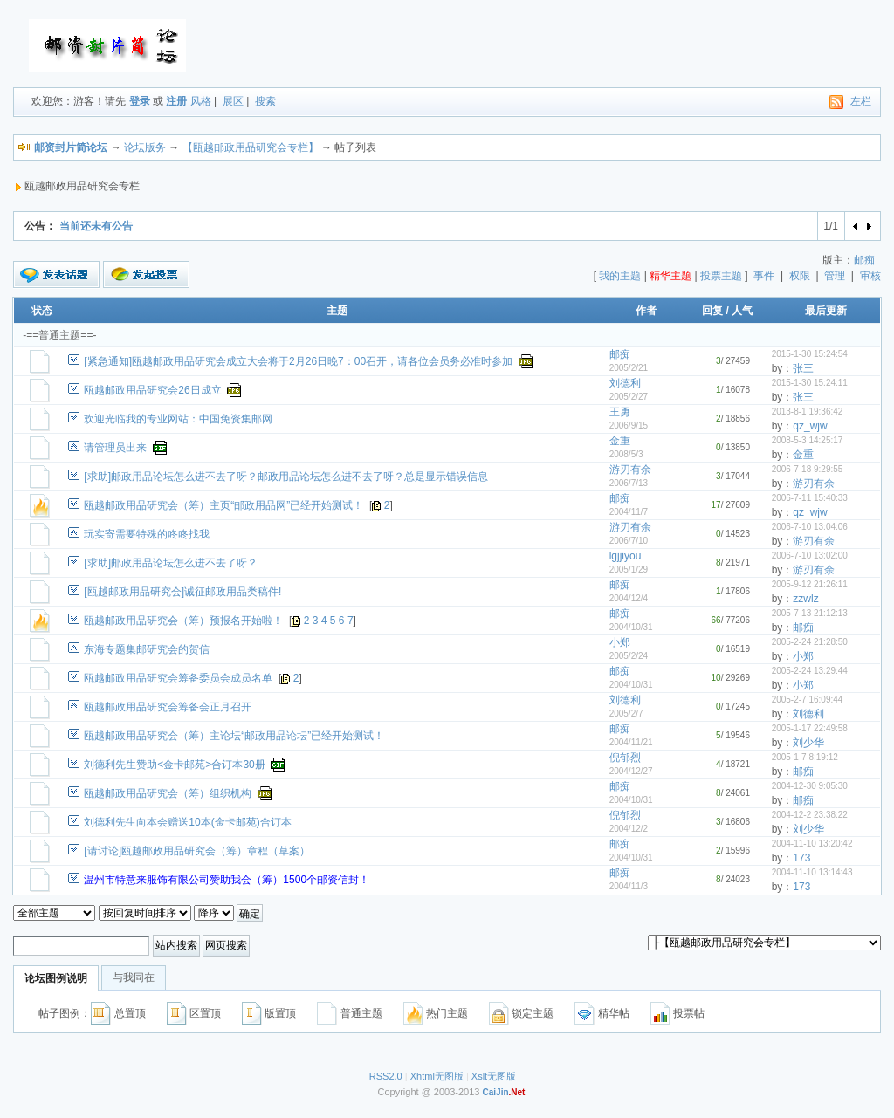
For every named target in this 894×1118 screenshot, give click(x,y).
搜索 (265, 101)
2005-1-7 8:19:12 (805, 757)
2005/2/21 (629, 368)
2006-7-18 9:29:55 (807, 469)
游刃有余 (630, 469)
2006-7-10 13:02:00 (810, 555)
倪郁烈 (625, 757)
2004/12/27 (631, 771)
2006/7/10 (629, 540)
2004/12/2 (629, 828)
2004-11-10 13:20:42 (812, 843)
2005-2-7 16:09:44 (807, 699)
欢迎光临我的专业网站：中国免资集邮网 (178, 419)
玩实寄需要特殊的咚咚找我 (147, 534)
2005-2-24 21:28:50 (810, 642)
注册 (176, 101)
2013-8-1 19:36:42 (807, 411)
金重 (619, 441)
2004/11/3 (629, 886)
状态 (41, 311)
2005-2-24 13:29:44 (810, 671)
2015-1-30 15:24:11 (810, 383)
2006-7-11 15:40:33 (810, 498)
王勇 (619, 412)
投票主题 (721, 276)
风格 (200, 101)
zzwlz (805, 599)
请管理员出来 (115, 448)
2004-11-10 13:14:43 (812, 872)
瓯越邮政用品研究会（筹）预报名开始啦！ (183, 620)
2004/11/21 (631, 742)
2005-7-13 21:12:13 (810, 613)
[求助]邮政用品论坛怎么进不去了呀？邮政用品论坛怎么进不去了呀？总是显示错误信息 (286, 476)
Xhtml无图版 (437, 1076)
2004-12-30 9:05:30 (810, 786)
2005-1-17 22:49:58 (810, 728)
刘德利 (625, 383)
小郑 (619, 642)
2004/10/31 (631, 627)
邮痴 (864, 260)
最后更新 (826, 311)
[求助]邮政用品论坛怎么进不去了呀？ (171, 563)
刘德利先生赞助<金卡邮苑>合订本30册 (174, 764)
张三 (803, 368)
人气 (742, 311)
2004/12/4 (629, 598)
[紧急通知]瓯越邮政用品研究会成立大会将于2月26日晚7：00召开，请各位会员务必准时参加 (298, 361)
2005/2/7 (626, 713)
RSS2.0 (385, 1076)
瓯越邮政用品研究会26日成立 (152, 390)
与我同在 (134, 977)
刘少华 (808, 743)
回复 (712, 311)
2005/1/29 (629, 569)
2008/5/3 (626, 454)
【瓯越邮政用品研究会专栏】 (250, 147)
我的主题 (620, 276)
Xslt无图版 (493, 1076)
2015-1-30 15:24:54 (810, 354)
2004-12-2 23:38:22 (810, 815)
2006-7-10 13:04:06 (810, 527)
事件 (763, 276)
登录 (139, 101)
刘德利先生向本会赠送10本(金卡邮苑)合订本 (187, 822)
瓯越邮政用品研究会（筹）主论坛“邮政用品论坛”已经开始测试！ (234, 736)
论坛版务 (145, 147)
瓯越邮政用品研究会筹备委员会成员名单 (178, 678)
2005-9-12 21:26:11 (810, 584)
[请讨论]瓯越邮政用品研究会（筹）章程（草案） (197, 851)
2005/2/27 (629, 396)
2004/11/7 (629, 512)
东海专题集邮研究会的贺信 (147, 649)
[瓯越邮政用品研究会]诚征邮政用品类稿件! (182, 592)
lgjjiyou (625, 556)
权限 (799, 276)
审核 (870, 276)
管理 (834, 276)
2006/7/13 (629, 483)
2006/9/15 (629, 425)
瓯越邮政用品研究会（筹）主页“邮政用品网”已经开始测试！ (223, 505)
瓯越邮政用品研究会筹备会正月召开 (167, 707)
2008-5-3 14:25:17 (807, 440)
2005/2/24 (629, 656)
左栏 (860, 101)
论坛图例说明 (55, 978)
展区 (233, 101)
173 (801, 858)
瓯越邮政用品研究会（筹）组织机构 (167, 793)
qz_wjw (810, 426)
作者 (646, 311)
